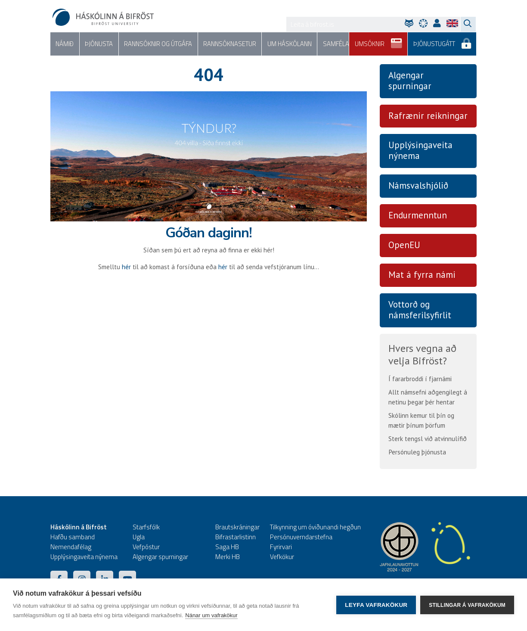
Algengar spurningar (409, 80)
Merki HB (227, 557)
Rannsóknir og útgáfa (155, 44)
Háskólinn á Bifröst (78, 527)
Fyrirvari (281, 547)
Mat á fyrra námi (422, 275)
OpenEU (404, 245)
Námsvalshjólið (418, 186)
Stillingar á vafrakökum (467, 605)
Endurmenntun (417, 215)
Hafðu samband (72, 537)
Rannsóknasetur (225, 44)
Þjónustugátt (442, 41)
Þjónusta (97, 44)
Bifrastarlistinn (235, 537)
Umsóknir (380, 41)
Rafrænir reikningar (428, 115)
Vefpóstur (146, 547)
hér (126, 267)
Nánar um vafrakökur (211, 615)
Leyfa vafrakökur (376, 605)
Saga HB (227, 547)
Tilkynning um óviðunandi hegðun (315, 527)
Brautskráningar (237, 527)
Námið (64, 44)
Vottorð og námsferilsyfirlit (419, 310)
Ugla (139, 537)
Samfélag (330, 44)
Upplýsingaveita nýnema (420, 151)
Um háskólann (283, 44)
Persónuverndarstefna (301, 537)
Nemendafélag (70, 547)
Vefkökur (282, 557)
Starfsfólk (146, 527)
